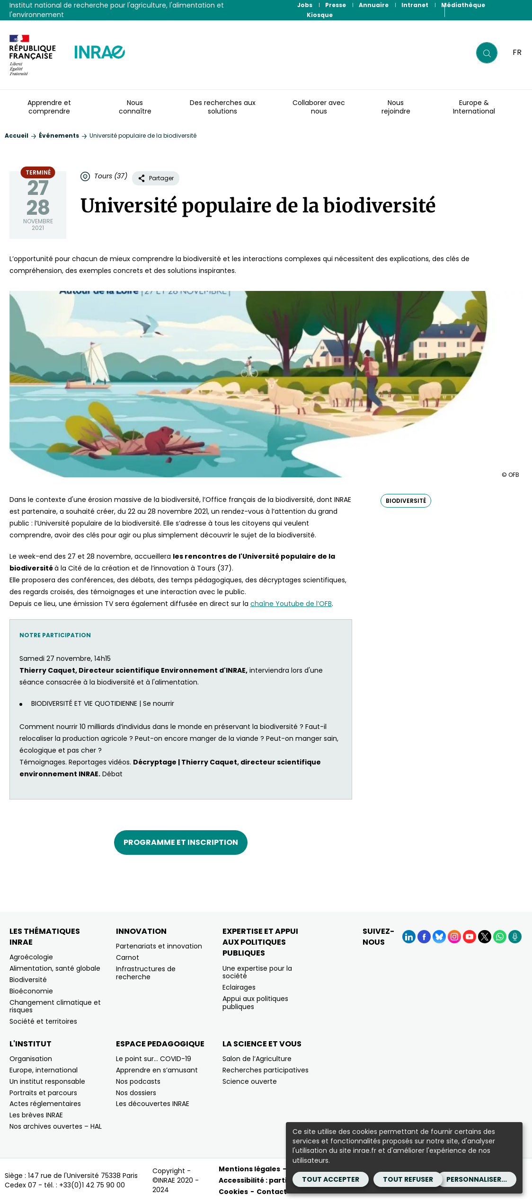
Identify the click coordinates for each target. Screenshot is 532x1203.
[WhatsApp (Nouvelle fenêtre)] (499, 936)
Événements (59, 136)
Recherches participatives (265, 1070)
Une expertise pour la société (257, 972)
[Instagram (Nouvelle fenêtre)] (454, 936)
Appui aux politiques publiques (255, 1002)
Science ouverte (249, 1081)
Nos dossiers (136, 1093)
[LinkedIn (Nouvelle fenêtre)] (409, 936)
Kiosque (320, 15)
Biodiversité (28, 979)
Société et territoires (43, 1021)
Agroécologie (31, 957)
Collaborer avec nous (319, 107)
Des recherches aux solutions (223, 107)
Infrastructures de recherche (146, 973)
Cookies (233, 1191)
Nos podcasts (138, 1081)
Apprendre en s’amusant (157, 1070)
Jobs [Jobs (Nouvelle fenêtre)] (304, 5)
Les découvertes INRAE (152, 1103)
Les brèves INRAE (36, 1115)
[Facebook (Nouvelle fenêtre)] (424, 936)
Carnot (127, 957)
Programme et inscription (181, 842)
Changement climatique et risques (55, 1006)
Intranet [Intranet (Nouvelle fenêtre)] (414, 5)
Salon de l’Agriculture (257, 1058)
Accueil (16, 136)
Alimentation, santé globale (54, 968)
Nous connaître (135, 107)
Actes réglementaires (45, 1103)
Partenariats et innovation (159, 946)
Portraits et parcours (43, 1093)
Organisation (30, 1058)
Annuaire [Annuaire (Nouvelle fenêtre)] (374, 5)
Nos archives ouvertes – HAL (55, 1126)
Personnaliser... (476, 1179)
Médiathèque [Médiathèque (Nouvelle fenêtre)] (463, 5)
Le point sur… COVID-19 (153, 1058)
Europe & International (474, 107)
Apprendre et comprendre (49, 107)
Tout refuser (408, 1179)
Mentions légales (249, 1169)
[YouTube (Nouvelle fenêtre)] (469, 936)
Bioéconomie (31, 991)
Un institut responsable (47, 1081)
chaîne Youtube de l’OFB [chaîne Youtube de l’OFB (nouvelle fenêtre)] (291, 603)
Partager (156, 178)
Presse (335, 5)
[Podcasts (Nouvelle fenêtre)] (515, 936)
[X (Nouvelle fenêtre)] (484, 936)
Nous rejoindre (395, 107)
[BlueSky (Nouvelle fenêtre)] (439, 936)
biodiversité (406, 501)
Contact (272, 1191)
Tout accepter (330, 1179)
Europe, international (43, 1070)
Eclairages (239, 987)
